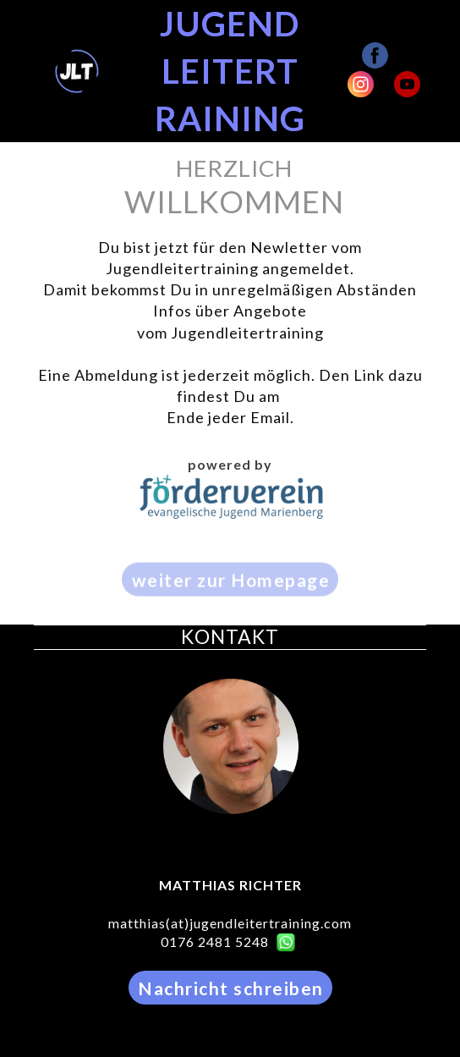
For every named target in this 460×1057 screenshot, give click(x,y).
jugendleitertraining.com (270, 923)
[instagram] (361, 84)
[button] (230, 590)
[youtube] (407, 84)
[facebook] (375, 55)
